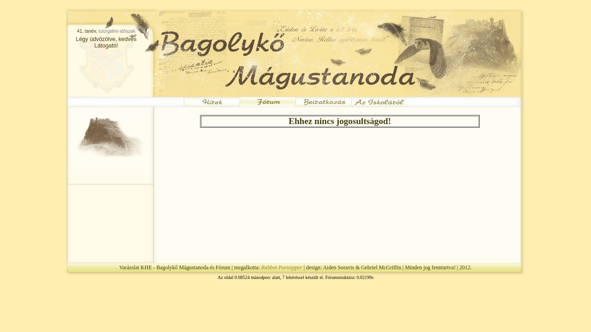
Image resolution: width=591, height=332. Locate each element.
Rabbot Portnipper (281, 267)
